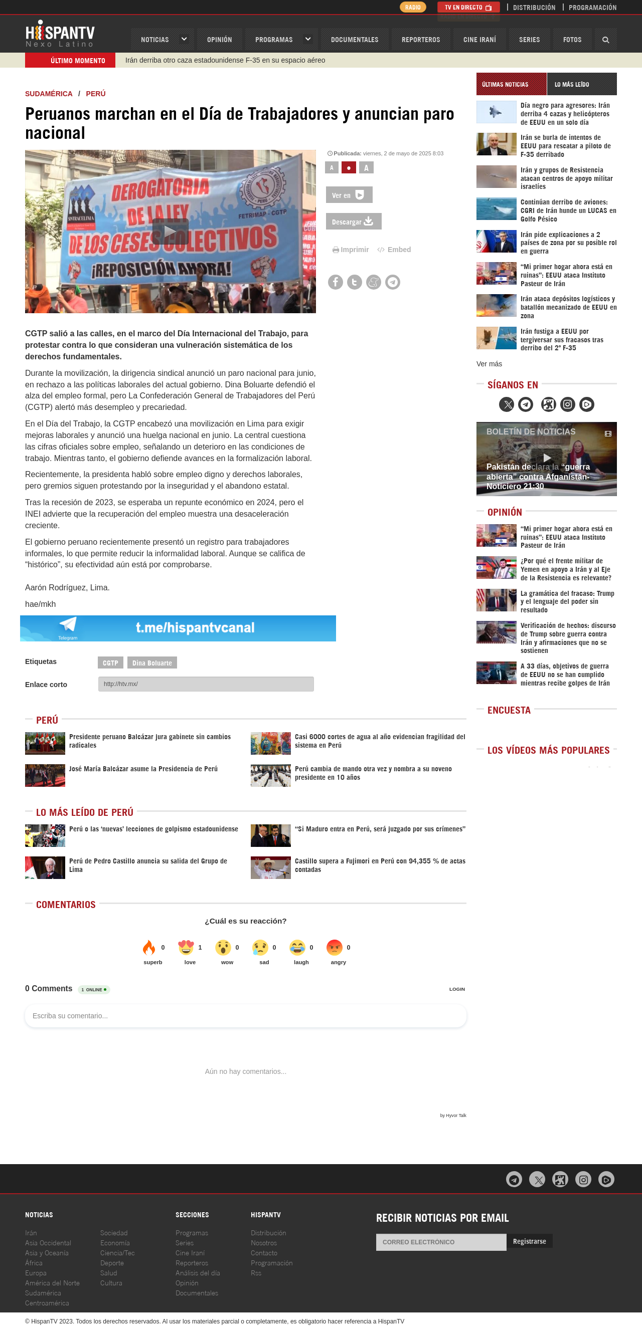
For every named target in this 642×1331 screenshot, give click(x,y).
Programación (593, 7)
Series (529, 39)
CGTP (110, 662)
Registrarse (529, 1240)
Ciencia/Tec (117, 1252)
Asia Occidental (48, 1242)
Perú (96, 94)
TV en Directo (469, 7)
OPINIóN (219, 39)
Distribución (534, 7)
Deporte (112, 1262)
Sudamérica (48, 94)
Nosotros (264, 1242)
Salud (108, 1272)
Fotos (572, 39)
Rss (256, 1272)
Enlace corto (46, 685)
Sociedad (114, 1232)
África (34, 1262)
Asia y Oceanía (47, 1252)
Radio (411, 7)
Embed (393, 250)
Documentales (355, 39)
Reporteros (421, 39)
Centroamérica (47, 1302)
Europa (36, 1272)
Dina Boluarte (152, 662)
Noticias (155, 39)
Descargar (354, 221)
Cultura (111, 1282)
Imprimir (350, 250)
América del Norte (52, 1282)
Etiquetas (41, 661)
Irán (31, 1232)
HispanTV (60, 33)
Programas (274, 39)
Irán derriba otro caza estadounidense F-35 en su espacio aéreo (225, 60)
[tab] (511, 84)
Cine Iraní (479, 39)
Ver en (349, 194)
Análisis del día (198, 1272)
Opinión (187, 1282)
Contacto (264, 1252)
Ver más (489, 364)
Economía (115, 1242)
